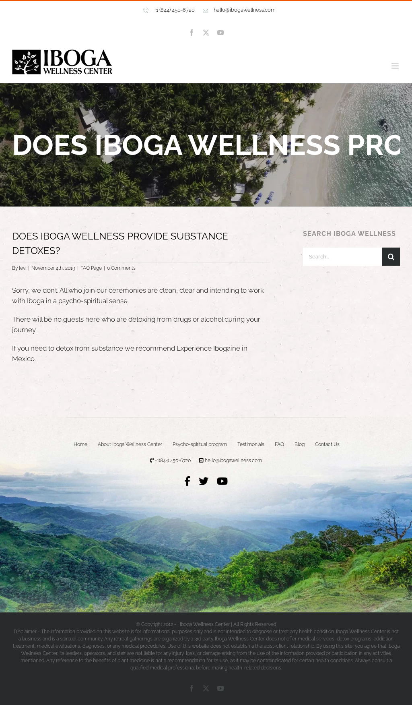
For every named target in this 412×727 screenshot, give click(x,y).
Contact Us (327, 444)
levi (22, 268)
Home (80, 444)
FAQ (279, 444)
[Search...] (342, 257)
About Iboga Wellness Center (130, 444)
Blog (300, 444)
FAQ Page (91, 268)
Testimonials (250, 444)
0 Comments (121, 268)
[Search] (391, 257)
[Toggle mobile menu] (395, 66)
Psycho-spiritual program (200, 444)
